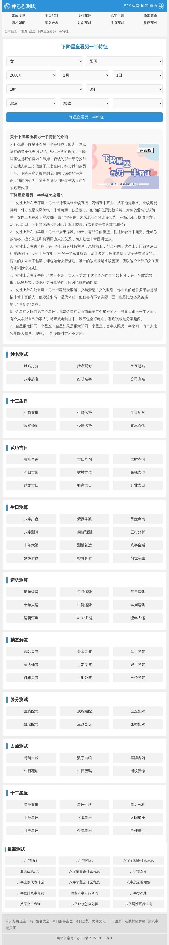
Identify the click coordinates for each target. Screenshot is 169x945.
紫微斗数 (84, 519)
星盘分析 (138, 804)
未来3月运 (84, 618)
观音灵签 (31, 651)
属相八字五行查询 (84, 893)
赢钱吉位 (138, 472)
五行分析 (138, 532)
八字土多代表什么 (30, 882)
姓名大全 (42, 921)
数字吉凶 (84, 758)
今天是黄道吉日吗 (19, 921)
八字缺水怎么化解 (84, 904)
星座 (32, 31)
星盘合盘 (51, 23)
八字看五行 (30, 860)
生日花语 (31, 771)
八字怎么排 (138, 893)
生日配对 (51, 15)
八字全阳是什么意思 (138, 860)
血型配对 (138, 724)
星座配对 (150, 23)
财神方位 (84, 472)
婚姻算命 (150, 15)
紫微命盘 (31, 558)
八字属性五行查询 (138, 904)
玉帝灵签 (138, 678)
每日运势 (138, 592)
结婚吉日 (31, 485)
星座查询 (31, 804)
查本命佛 (138, 426)
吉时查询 (138, 459)
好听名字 (84, 379)
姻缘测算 (18, 15)
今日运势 (84, 426)
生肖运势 (84, 413)
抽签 (144, 6)
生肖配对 (117, 23)
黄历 (153, 6)
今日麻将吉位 (62, 921)
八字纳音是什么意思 (84, 871)
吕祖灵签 (138, 651)
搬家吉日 (84, 485)
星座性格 (84, 804)
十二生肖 (115, 921)
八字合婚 (117, 15)
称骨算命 (84, 558)
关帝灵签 (84, 651)
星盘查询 (138, 519)
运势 (136, 6)
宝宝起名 (138, 366)
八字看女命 (138, 871)
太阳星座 (138, 818)
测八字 (153, 921)
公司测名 (138, 379)
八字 (127, 6)
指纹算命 (138, 771)
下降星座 (84, 818)
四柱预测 (84, 532)
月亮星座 (31, 831)
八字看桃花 (84, 860)
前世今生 (138, 558)
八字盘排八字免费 (30, 893)
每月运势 (84, 592)
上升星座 (31, 818)
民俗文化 (99, 921)
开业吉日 (138, 485)
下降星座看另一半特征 (53, 31)
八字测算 (31, 532)
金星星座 (84, 831)
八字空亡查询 (30, 904)
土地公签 (84, 678)
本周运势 (138, 605)
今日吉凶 (31, 472)
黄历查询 (31, 459)
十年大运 (31, 545)
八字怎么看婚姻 (138, 882)
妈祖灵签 (138, 665)
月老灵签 (84, 665)
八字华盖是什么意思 (84, 882)
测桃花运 (84, 15)
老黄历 (11, 928)
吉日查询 (84, 459)
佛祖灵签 (31, 678)
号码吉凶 (31, 758)
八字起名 (31, 379)
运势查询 (31, 618)
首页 (24, 31)
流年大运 (138, 618)
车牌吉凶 (138, 758)
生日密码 (84, 771)
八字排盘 (31, 519)
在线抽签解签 (135, 921)
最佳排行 (138, 831)
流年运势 (31, 592)
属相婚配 (18, 23)
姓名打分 (31, 366)
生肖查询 (31, 413)
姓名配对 (84, 23)
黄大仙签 (31, 665)
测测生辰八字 (30, 871)
